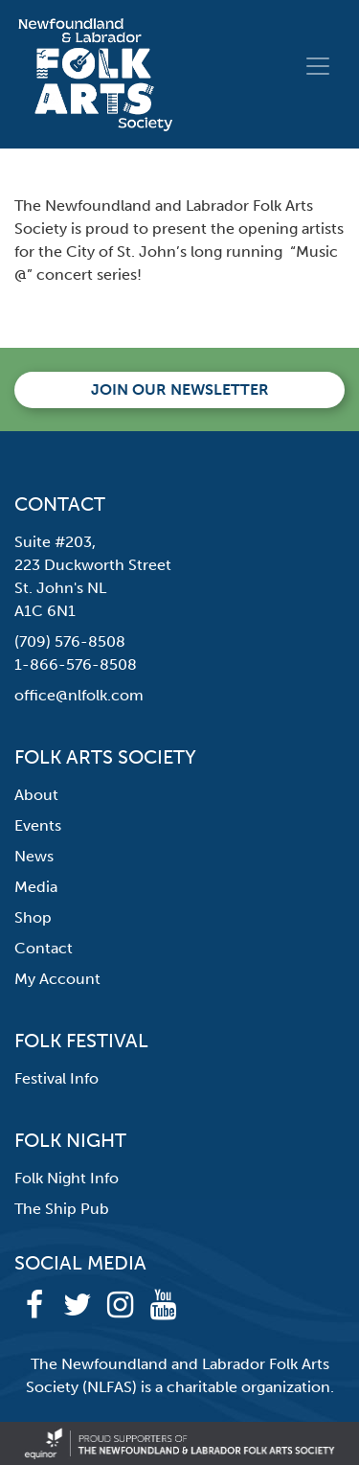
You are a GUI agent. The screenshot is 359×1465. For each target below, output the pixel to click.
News (34, 856)
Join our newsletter (180, 389)
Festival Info (56, 1078)
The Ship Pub (61, 1209)
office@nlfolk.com (79, 695)
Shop (33, 917)
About (36, 795)
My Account (57, 979)
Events (37, 825)
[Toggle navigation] (318, 66)
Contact (43, 948)
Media (35, 887)
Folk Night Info (66, 1178)
